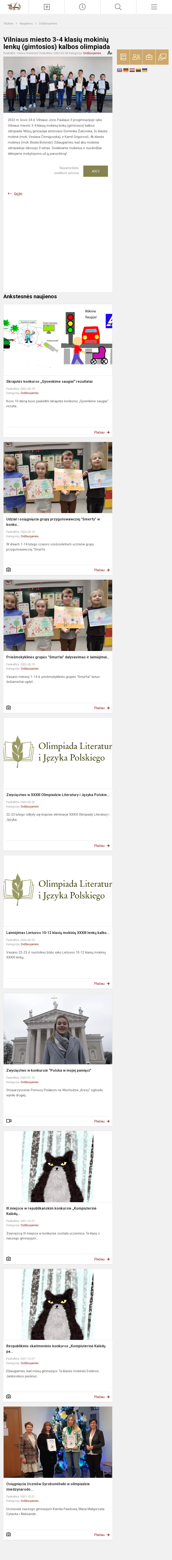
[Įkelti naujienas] (46, 7)
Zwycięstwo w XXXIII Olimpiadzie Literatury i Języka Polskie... (58, 795)
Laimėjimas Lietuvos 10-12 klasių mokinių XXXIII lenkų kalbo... (57, 933)
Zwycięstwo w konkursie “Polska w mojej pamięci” (48, 1070)
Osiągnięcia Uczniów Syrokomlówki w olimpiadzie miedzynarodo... (48, 1486)
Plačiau (99, 432)
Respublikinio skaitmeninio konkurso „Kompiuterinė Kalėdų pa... (55, 1349)
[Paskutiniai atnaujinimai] (82, 7)
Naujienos (26, 23)
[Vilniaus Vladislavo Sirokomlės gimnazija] (14, 6)
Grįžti (18, 194)
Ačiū (95, 171)
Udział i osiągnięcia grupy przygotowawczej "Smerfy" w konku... (53, 522)
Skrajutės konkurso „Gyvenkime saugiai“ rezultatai (49, 381)
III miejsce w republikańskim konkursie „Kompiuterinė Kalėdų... (51, 1211)
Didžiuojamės (48, 23)
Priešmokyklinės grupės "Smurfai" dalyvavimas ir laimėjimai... (58, 657)
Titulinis (8, 23)
